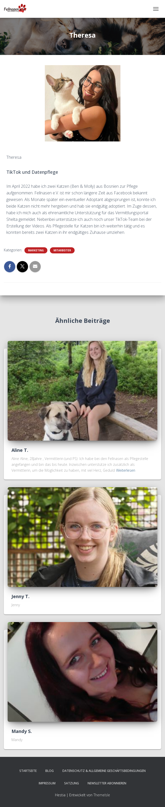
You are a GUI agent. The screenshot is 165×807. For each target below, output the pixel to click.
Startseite (28, 771)
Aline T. (19, 450)
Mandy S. (21, 731)
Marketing (36, 250)
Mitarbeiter (62, 250)
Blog (49, 771)
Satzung (71, 783)
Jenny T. (20, 596)
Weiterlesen (125, 470)
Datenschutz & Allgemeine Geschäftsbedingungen (104, 771)
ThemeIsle (101, 794)
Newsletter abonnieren (107, 783)
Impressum (47, 783)
